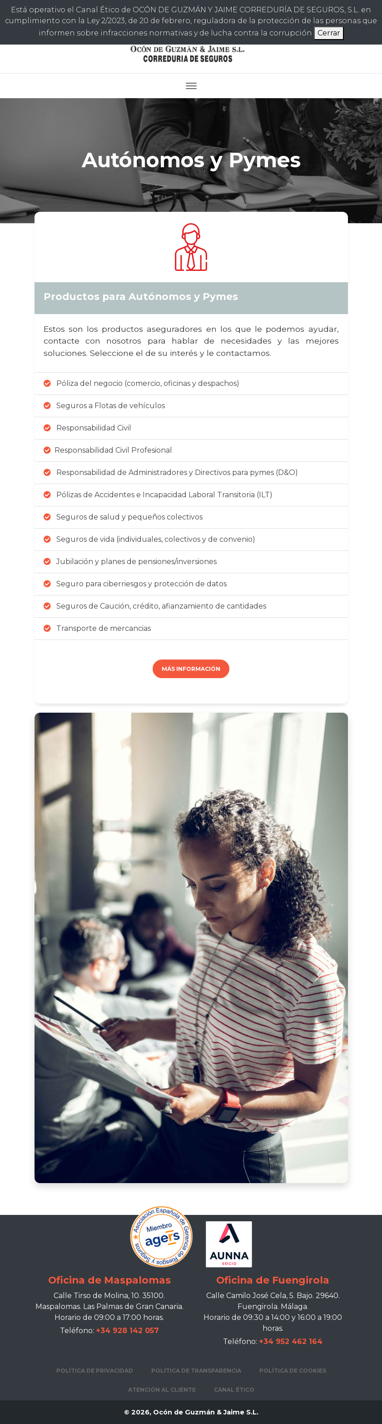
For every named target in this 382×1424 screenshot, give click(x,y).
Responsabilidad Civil (87, 428)
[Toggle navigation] (191, 85)
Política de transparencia (196, 1370)
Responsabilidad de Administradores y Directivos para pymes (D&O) (171, 472)
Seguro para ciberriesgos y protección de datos (135, 584)
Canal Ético (234, 1389)
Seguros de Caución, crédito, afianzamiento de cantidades (155, 606)
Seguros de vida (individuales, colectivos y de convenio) (149, 539)
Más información (191, 668)
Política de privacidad (94, 1370)
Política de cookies (292, 1370)
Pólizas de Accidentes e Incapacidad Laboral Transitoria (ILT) (158, 494)
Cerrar (329, 33)
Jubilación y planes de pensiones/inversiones (130, 561)
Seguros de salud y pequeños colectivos (123, 517)
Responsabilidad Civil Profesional (108, 450)
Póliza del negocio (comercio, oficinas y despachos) (141, 383)
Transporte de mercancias (97, 628)
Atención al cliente (162, 1389)
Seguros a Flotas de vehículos (104, 405)
